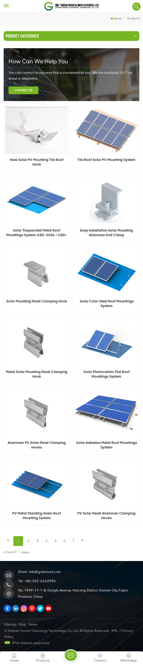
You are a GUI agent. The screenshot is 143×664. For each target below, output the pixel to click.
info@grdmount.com (45, 572)
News (32, 624)
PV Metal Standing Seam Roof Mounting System (36, 515)
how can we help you (38, 61)
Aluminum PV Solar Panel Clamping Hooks (37, 444)
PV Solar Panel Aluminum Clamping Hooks (106, 515)
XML (114, 631)
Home (116, 18)
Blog (22, 624)
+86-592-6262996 (40, 581)
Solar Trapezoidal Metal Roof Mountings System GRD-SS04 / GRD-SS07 (36, 232)
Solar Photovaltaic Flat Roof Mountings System (106, 374)
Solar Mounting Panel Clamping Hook (36, 301)
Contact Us (23, 90)
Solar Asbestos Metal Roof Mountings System (106, 444)
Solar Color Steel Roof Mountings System (107, 303)
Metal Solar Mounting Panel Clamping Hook (36, 374)
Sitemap (10, 624)
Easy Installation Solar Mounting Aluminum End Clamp (106, 232)
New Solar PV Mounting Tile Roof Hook (36, 162)
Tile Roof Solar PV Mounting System (106, 160)
